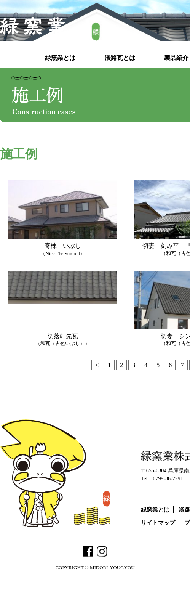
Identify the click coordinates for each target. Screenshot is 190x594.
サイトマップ (158, 523)
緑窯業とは (155, 510)
